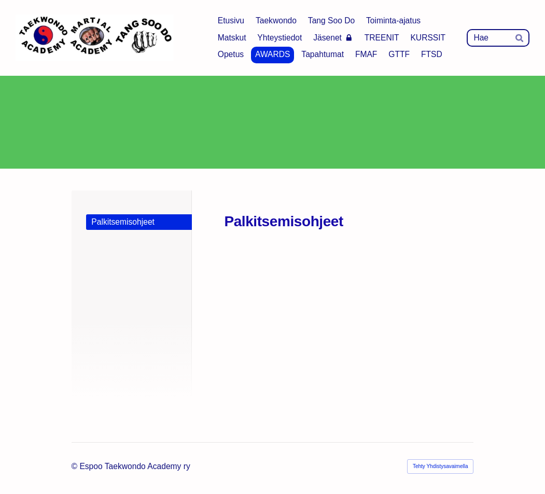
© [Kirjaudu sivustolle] (76, 466)
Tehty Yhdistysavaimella (440, 466)
